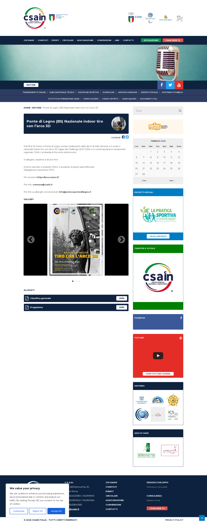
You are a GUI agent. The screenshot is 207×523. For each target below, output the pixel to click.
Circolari (67, 40)
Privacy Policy (174, 520)
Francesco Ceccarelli (157, 487)
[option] (76, 240)
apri (121, 298)
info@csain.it (72, 509)
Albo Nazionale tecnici (62, 92)
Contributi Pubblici (172, 92)
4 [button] (79, 280)
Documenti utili (148, 99)
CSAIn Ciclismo (90, 99)
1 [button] (72, 280)
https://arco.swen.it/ (48, 177)
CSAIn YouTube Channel (158, 374)
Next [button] (121, 239)
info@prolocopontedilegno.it (75, 192)
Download (108, 92)
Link (117, 40)
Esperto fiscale (149, 92)
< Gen (143, 181)
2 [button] (75, 280)
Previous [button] (31, 239)
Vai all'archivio (158, 236)
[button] (180, 110)
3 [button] (77, 280)
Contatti (128, 40)
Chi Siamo (29, 40)
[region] (37, 500)
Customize (18, 511)
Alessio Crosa (153, 500)
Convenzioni (104, 40)
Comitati (43, 40)
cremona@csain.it (42, 184)
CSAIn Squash (129, 99)
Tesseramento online (34, 92)
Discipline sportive (88, 92)
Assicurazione (85, 40)
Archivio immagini (127, 92)
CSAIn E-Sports (110, 99)
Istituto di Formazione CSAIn (63, 99)
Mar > (172, 181)
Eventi (55, 40)
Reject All (38, 511)
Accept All (56, 511)
